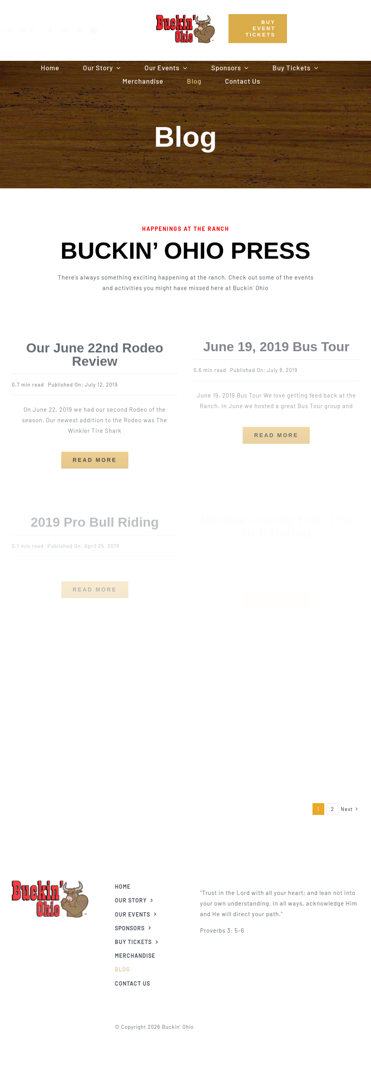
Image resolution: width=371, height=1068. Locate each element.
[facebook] (56, 30)
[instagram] (71, 30)
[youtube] (100, 30)
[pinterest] (85, 30)
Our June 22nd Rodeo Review (94, 351)
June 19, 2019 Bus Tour (276, 342)
